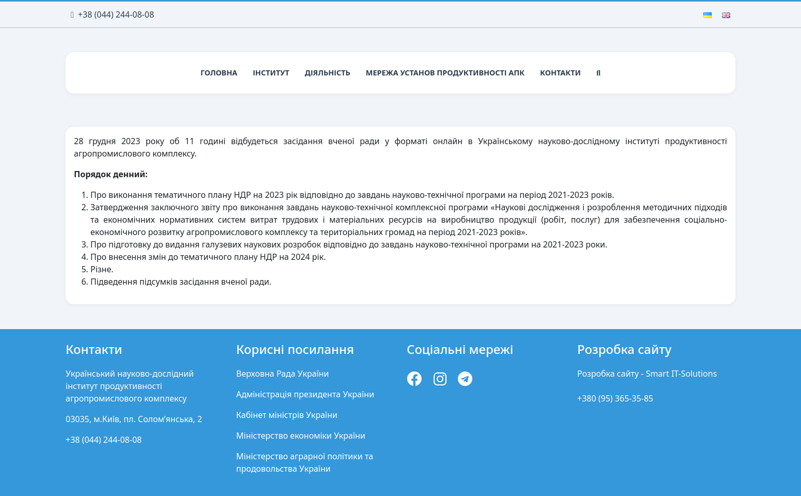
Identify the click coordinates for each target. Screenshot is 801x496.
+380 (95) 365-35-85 (615, 398)
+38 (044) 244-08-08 (112, 14)
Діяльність (327, 73)
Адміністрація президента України (305, 394)
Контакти (560, 73)
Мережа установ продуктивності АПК (445, 73)
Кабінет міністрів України (286, 415)
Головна (219, 73)
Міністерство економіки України (300, 435)
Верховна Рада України (282, 373)
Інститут (271, 73)
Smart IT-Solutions (681, 373)
